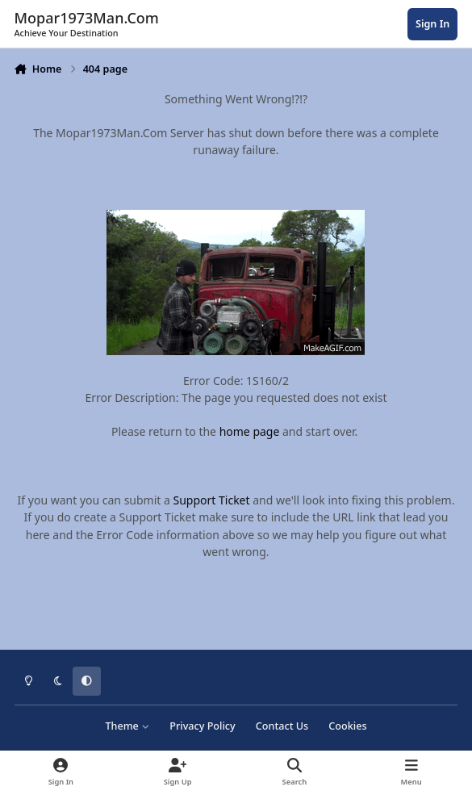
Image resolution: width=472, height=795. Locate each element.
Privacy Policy (202, 726)
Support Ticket (211, 500)
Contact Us (282, 726)
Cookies (347, 726)
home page (249, 431)
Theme (127, 726)
